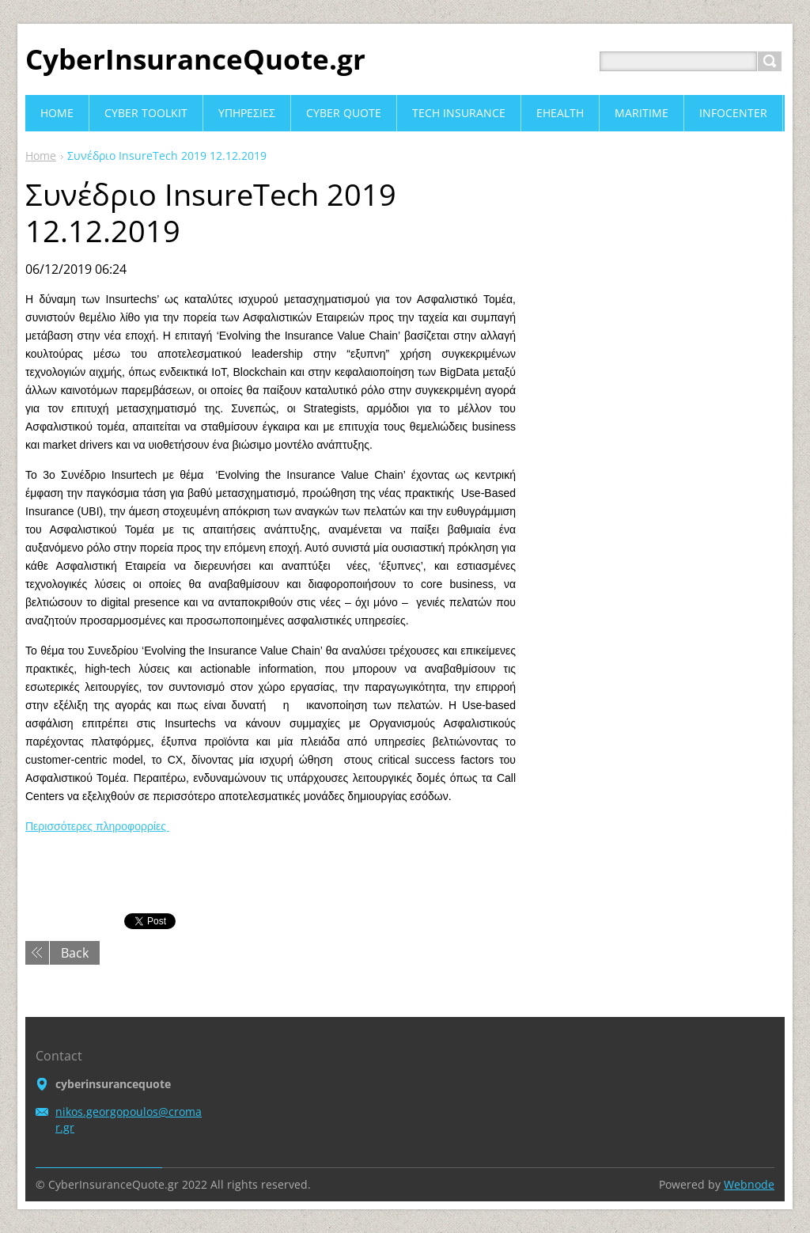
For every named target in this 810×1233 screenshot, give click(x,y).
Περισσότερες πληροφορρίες (97, 826)
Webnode (749, 1184)
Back (75, 953)
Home (40, 155)
